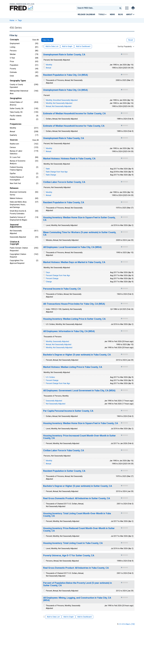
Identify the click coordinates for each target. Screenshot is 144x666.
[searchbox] (97, 8)
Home (12, 20)
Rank (48, 169)
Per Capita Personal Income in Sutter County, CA (68, 411)
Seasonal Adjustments (16, 226)
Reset (130, 40)
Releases (14, 188)
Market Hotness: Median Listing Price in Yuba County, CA (72, 367)
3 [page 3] (120, 624)
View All (35, 40)
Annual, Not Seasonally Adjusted (58, 106)
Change (49, 282)
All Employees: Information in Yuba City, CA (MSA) (69, 331)
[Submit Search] (120, 8)
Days (48, 272)
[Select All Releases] (42, 46)
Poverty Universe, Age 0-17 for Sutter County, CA (68, 555)
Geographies (16, 98)
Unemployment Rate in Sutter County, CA (64, 54)
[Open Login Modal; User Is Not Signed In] (133, 8)
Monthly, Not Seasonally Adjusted (59, 103)
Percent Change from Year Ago (58, 275)
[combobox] (97, 8)
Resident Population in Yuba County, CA (63, 202)
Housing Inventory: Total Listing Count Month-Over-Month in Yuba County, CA (77, 514)
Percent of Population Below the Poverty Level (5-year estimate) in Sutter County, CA (77, 584)
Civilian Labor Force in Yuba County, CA (63, 450)
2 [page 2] (119, 624)
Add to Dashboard (83, 46)
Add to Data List (52, 46)
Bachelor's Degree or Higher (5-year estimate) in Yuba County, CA (77, 354)
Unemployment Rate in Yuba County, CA (63, 138)
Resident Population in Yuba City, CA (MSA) (65, 75)
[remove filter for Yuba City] (51, 40)
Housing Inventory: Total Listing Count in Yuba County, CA (73, 543)
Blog (120, 14)
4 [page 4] (122, 624)
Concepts (14, 39)
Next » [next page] (128, 624)
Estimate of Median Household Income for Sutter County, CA (74, 113)
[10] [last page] (133, 624)
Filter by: (14, 35)
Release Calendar (86, 14)
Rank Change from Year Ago (57, 172)
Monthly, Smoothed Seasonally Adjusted (62, 100)
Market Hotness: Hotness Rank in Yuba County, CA (69, 158)
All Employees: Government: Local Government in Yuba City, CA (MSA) (79, 390)
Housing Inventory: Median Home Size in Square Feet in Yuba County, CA (80, 423)
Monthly (49, 65)
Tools (102, 14)
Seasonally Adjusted (54, 401)
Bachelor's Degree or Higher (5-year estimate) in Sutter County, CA (77, 486)
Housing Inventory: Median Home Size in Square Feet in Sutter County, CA (79, 218)
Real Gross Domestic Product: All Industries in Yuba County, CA (76, 568)
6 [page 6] (125, 624)
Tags (20, 20)
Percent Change (52, 278)
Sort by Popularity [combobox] (125, 46)
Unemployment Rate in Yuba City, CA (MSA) (65, 90)
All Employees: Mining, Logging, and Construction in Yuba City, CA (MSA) (77, 599)
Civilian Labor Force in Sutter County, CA (64, 182)
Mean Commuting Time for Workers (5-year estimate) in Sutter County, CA (79, 233)
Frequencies (15, 124)
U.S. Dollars (50, 377)
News (112, 14)
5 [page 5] (123, 624)
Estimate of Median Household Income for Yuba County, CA (73, 126)
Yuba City (46, 40)
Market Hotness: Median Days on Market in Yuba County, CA (74, 262)
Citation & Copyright (14, 243)
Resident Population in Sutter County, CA (64, 471)
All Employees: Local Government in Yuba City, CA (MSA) (72, 247)
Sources (14, 140)
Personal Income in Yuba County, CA (62, 289)
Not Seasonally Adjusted (55, 404)
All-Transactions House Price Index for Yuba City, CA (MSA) (74, 304)
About (130, 14)
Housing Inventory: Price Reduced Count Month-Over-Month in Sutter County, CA (79, 529)
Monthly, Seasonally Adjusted (57, 341)
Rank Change (51, 175)
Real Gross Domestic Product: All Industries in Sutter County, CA (76, 498)
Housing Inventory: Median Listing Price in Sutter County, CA (74, 319)
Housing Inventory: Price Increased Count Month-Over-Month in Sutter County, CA (79, 436)
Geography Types (18, 80)
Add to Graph (67, 46)
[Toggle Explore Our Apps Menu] (126, 8)
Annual (48, 68)
